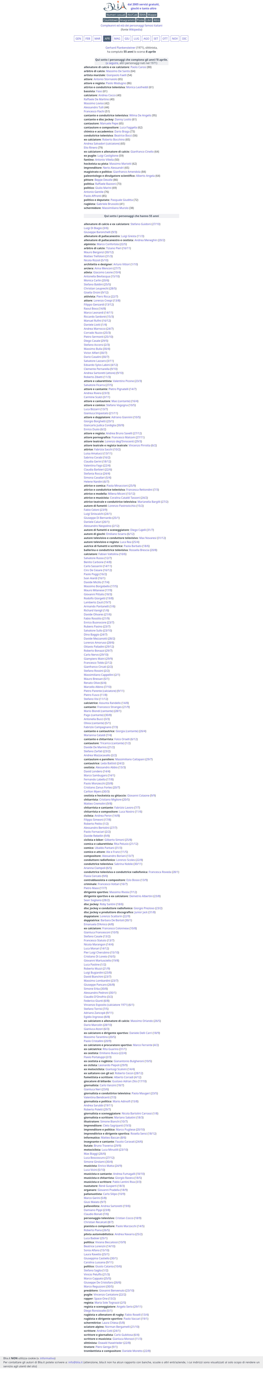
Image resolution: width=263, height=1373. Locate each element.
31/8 (152, 912)
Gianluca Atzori (93, 1029)
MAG (117, 38)
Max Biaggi (91, 1154)
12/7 (108, 558)
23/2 (107, 751)
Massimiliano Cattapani (130, 759)
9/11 (120, 691)
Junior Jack (141, 912)
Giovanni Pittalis (94, 594)
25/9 (132, 485)
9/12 (105, 292)
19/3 (127, 1125)
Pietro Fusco (91, 695)
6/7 (106, 481)
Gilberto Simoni (114, 840)
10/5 (132, 405)
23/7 (110, 622)
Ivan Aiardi (90, 578)
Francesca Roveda (160, 872)
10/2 (117, 449)
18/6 (146, 546)
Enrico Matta (106, 1166)
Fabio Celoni (91, 510)
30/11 (138, 864)
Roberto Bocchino (113, 139)
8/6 (123, 1137)
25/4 (135, 542)
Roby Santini (107, 904)
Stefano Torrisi (93, 1009)
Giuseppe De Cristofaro (98, 1282)
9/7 (103, 1202)
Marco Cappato (93, 1278)
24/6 (139, 1141)
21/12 (133, 844)
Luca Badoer (92, 1238)
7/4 (109, 735)
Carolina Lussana (94, 1262)
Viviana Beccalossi (106, 1242)
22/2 (122, 1294)
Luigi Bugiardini (94, 972)
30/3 (106, 791)
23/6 (105, 1089)
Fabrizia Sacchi (103, 449)
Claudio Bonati (93, 1214)
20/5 (126, 799)
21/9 (106, 618)
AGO (146, 38)
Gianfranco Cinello (142, 151)
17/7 (103, 888)
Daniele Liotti (92, 324)
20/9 (107, 1041)
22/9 (126, 916)
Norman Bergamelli (117, 1327)
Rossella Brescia (139, 550)
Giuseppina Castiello (97, 1258)
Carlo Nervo (91, 654)
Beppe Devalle (104, 180)
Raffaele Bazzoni (105, 184)
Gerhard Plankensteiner (121, 47)
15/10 (115, 276)
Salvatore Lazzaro (95, 361)
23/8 (157, 896)
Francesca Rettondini (139, 489)
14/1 (111, 775)
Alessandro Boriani (114, 856)
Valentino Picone (123, 381)
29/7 (109, 650)
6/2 (103, 429)
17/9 (108, 590)
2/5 (123, 1302)
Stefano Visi (91, 699)
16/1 (101, 578)
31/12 (161, 538)
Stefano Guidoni (140, 224)
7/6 (106, 1214)
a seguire (112, 63)
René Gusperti (108, 1186)
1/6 (112, 606)
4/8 (111, 924)
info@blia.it (75, 1362)
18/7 (120, 1085)
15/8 (135, 1101)
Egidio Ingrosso (93, 1017)
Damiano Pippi (93, 1210)
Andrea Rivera (92, 393)
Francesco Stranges (109, 707)
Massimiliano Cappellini (99, 675)
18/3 (108, 594)
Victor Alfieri (91, 353)
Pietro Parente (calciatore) (100, 691)
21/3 (106, 1274)
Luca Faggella (128, 127)
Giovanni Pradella (109, 1190)
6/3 (106, 1029)
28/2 (111, 638)
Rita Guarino (111, 1049)
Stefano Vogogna (117, 405)
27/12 (137, 433)
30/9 (120, 425)
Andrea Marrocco (95, 329)
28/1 (117, 711)
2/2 (110, 667)
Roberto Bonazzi (94, 650)
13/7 (104, 409)
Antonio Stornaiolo (105, 79)
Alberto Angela (145, 176)
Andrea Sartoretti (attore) (100, 373)
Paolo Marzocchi (126, 1226)
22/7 (114, 296)
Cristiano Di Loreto (95, 956)
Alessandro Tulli (94, 107)
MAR (97, 38)
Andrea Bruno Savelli (119, 433)
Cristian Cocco (124, 1218)
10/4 (117, 272)
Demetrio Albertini (141, 896)
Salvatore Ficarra (94, 385)
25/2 (139, 1234)
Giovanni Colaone (138, 795)
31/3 (109, 256)
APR (107, 38)
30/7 (103, 353)
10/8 (133, 928)
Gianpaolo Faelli (117, 75)
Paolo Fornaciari (94, 832)
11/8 (103, 695)
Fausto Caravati (125, 1141)
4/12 (114, 365)
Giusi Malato (92, 1202)
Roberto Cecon (124, 1073)
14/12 (104, 948)
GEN (78, 38)
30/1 (128, 920)
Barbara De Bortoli (112, 920)
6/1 (131, 1005)
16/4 (135, 401)
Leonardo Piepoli (109, 1065)
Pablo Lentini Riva (124, 1182)
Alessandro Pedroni (96, 993)
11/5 (124, 852)
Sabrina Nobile (123, 864)
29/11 (137, 1306)
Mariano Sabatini (125, 1117)
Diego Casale (92, 341)
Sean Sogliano (93, 900)
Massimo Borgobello (97, 586)
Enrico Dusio (92, 429)
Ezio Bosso (133, 880)
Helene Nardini (93, 481)
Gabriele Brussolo (108, 204)
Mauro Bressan (93, 679)
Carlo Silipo (110, 1194)
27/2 (164, 502)
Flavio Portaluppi (94, 1057)
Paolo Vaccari (132, 1319)
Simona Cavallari (94, 477)
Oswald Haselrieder (110, 1343)
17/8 (110, 779)
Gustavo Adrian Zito (124, 1081)
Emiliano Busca (109, 1053)
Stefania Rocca (93, 473)
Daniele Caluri (92, 522)
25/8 (128, 840)
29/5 (104, 341)
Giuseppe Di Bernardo (98, 518)
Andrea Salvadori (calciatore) (102, 143)
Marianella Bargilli (149, 502)
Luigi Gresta (128, 236)
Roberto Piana (93, 1230)
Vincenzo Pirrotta (139, 445)
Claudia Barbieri (94, 469)
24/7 (110, 329)
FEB (87, 38)
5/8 (104, 1198)
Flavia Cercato (92, 876)
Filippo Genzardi (94, 304)
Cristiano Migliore (110, 799)
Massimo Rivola (119, 892)
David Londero (93, 771)
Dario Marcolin (93, 1025)
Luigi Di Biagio (93, 228)
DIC (184, 38)
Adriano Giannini (122, 417)
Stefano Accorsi (93, 345)
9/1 (115, 1347)
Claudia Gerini (93, 461)
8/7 (111, 1222)
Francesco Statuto (95, 940)
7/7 (137, 807)
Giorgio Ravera (124, 1178)
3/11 (110, 361)
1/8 (155, 1113)
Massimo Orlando (141, 1021)
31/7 (150, 530)
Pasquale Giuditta (122, 200)
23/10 (107, 630)
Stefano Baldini (93, 284)
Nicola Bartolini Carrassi (137, 1113)
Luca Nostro (126, 811)
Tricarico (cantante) (112, 743)
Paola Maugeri (141, 1093)
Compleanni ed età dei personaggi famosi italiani (131, 25)
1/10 (134, 264)
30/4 (106, 349)
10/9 (115, 932)
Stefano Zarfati (93, 751)
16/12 (106, 320)
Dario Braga (121, 131)
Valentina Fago (93, 465)
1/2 (128, 743)
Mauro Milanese (94, 590)
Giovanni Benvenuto (112, 1290)
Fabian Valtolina (108, 554)
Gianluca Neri (92, 1089)
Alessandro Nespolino (97, 526)
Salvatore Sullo (93, 630)
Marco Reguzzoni (95, 1286)
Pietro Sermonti (94, 337)
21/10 (135, 1327)
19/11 (108, 1105)
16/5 (111, 956)
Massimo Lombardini (97, 980)
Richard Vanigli (93, 610)
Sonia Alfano (92, 1250)
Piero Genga (103, 1347)
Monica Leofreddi (137, 87)
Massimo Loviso (94, 103)
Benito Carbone (93, 562)
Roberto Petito (93, 824)
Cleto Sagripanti (113, 1125)
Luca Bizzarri (92, 409)
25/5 (107, 284)
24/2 (144, 498)
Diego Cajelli (138, 530)
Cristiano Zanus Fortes (98, 787)
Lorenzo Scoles (125, 860)
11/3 (140, 236)
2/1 (117, 675)
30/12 (109, 252)
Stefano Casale (93, 936)
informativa (47, 1358)
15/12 (130, 494)
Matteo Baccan (110, 1137)
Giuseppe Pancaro (95, 984)
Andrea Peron (103, 815)
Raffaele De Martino (96, 99)
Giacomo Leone (103, 272)
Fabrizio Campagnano (97, 727)
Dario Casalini (92, 357)
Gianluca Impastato (96, 413)
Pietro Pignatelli (118, 389)
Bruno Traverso (103, 1145)
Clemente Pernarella (97, 369)
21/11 (113, 413)
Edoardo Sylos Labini (97, 365)
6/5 (109, 868)
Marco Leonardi (94, 312)
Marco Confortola (108, 244)
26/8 (111, 984)
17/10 (142, 1081)
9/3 (114, 232)
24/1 (108, 514)
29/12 (109, 646)
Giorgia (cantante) (127, 731)
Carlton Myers (92, 791)
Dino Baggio (91, 634)
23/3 (138, 381)
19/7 (107, 602)
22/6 (108, 469)
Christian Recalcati (95, 1222)
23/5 (154, 1093)
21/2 (111, 747)
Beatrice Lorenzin (95, 1246)
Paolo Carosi (138, 67)
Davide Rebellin (93, 836)
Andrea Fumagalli (124, 1174)
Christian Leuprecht (96, 288)
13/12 (109, 304)
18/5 (138, 1178)
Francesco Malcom (123, 437)
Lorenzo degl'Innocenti (119, 441)
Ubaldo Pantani (104, 848)
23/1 (110, 421)
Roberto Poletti (93, 1109)
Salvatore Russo (94, 558)
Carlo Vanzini (108, 1085)
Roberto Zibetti (93, 377)
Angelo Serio (125, 1306)
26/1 (106, 522)
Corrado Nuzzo (93, 333)
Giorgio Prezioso (144, 908)
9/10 (114, 369)
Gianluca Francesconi (97, 932)
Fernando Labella (95, 779)
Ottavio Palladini (94, 646)
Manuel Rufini (92, 320)
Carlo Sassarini (93, 566)
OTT (165, 38)
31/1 (123, 1049)
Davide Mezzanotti (95, 638)
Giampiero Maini (94, 659)
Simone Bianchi (110, 1121)
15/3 (110, 316)
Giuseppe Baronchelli (97, 232)
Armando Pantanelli (96, 606)
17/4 (105, 582)
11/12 (103, 699)
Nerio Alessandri (113, 168)
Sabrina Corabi (93, 457)
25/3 (107, 333)
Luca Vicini (90, 1170)
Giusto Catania (104, 1266)
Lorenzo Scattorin (111, 916)
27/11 (140, 437)
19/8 (110, 598)
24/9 (118, 1166)
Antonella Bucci (93, 719)
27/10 (156, 224)
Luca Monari (91, 948)
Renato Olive (92, 683)
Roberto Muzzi (93, 968)
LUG (136, 38)
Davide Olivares (93, 614)
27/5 (109, 385)
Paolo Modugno (116, 83)
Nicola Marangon (95, 944)
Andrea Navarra (125, 1234)
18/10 (140, 1174)
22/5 (123, 244)
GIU (127, 38)
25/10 (108, 337)
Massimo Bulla (93, 349)
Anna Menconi (104, 268)
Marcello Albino (93, 687)
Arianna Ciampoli (95, 868)
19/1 (144, 1319)
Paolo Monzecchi (94, 783)
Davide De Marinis (95, 747)
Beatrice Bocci (123, 135)
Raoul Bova (91, 308)
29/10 (104, 654)
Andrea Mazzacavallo (97, 755)
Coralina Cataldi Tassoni (125, 498)
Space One (101, 1298)
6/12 (131, 534)
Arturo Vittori (121, 264)
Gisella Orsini (92, 292)
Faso (99, 91)
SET (156, 38)
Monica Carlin (92, 280)
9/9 (153, 795)
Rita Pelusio (121, 844)
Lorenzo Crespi (103, 300)
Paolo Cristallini (93, 1041)
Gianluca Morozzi (123, 1339)
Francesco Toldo (94, 663)
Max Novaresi (147, 538)
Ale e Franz (113, 852)
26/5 (157, 1021)
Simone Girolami (94, 1162)
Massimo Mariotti (120, 164)
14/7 (133, 389)
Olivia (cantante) (94, 723)
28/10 (107, 1025)
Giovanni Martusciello (97, 960)
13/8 (116, 300)
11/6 (138, 811)
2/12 (115, 526)
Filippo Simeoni (93, 819)
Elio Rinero (90, 147)
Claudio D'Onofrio (95, 997)
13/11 (108, 453)
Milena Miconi (117, 494)
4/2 (156, 1045)
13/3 (122, 767)
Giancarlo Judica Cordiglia (100, 425)
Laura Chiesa (110, 1323)
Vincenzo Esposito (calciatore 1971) (106, 1005)
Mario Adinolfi (121, 1101)
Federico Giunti (93, 1001)
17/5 (114, 586)
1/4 (104, 324)
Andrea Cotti (105, 1331)
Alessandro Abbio (107, 767)
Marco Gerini (92, 1198)
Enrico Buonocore (95, 622)
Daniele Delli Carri (140, 1033)
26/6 (102, 1154)
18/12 (106, 461)
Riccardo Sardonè (95, 316)
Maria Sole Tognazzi (107, 1302)
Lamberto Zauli (93, 602)
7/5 (105, 1009)
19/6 (126, 1206)
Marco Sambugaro (95, 775)
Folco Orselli (122, 739)
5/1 (106, 679)
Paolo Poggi (91, 574)
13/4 (145, 1314)
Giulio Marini (103, 188)
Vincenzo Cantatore (106, 1294)
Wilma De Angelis (140, 115)
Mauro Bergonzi (94, 252)
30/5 (110, 1286)
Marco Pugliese (125, 1129)
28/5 (113, 288)
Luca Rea (125, 542)
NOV (175, 38)
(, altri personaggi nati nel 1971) (131, 61)
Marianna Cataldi (94, 735)
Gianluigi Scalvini (116, 1069)
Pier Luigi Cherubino (97, 952)
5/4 (108, 477)
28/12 (138, 1073)
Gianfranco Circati (95, 667)
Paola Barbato (133, 546)
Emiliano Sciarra (116, 534)
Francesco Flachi (94, 111)
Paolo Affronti (92, 196)
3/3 (107, 719)
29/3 (138, 441)
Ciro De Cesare (93, 570)
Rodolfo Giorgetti (95, 598)
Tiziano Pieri (113, 248)
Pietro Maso (91, 888)
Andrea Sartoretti (111, 1206)
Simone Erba (92, 989)
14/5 (141, 1226)
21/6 (108, 614)
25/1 (116, 518)
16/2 (106, 457)
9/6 (105, 876)
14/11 (108, 312)
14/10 (111, 1246)
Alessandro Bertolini (96, 828)
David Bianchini (93, 976)
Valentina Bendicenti (97, 1097)
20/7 (116, 787)
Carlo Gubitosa (123, 1335)
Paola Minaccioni (117, 485)
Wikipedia (135, 29)
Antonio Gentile (93, 192)
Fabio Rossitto (92, 618)
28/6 (110, 642)
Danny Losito (123, 119)
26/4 (142, 731)
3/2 (110, 997)
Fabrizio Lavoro (124, 807)
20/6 (105, 280)
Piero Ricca (103, 296)
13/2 (107, 936)
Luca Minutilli (110, 1149)
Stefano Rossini (93, 671)
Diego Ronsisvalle (95, 1310)
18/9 (156, 1033)
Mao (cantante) (121, 401)
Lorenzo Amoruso (95, 642)
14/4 (106, 771)
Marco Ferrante (142, 1045)
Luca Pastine (92, 964)
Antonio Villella (104, 159)
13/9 (144, 880)
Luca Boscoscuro (94, 1158)
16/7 (124, 884)
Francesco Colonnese (115, 928)
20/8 (153, 550)
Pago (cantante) (94, 715)
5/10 (104, 260)
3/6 (105, 228)
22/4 (107, 465)
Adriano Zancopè (94, 1013)
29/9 (109, 659)
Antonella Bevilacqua (97, 276)
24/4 (106, 473)
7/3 (156, 489)
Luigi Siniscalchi (94, 514)
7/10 (108, 687)
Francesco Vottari (109, 884)
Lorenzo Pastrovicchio (122, 506)
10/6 (122, 554)
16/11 (126, 248)
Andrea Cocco (107, 95)
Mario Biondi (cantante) (98, 711)
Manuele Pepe (109, 123)
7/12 (133, 892)
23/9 (103, 510)
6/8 (106, 1001)
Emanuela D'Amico (95, 924)
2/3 (107, 345)
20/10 (140, 1129)
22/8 (139, 860)
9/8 (109, 803)
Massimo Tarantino (96, 1037)
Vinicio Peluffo (93, 1274)
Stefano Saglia (93, 1270)
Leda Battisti (108, 763)
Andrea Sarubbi (93, 1105)
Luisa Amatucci (93, 453)
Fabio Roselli (133, 1314)
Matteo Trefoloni (94, 256)
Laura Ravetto (92, 1254)
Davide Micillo (92, 582)
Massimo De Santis (118, 71)
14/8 (102, 308)
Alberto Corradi (123, 1077)
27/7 (117, 268)
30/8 (108, 715)
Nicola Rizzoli (92, 260)
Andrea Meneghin (146, 240)
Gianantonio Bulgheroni (129, 1061)
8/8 (107, 1017)
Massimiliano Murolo (115, 208)
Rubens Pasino (93, 626)
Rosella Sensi (139, 1133)
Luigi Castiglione (107, 155)
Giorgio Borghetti (95, 421)
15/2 (140, 506)
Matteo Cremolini (95, 803)
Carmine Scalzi (93, 397)
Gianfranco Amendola (127, 172)
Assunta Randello (110, 703)
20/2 (161, 240)
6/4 (103, 683)
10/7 (124, 1121)
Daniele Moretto (132, 1351)
